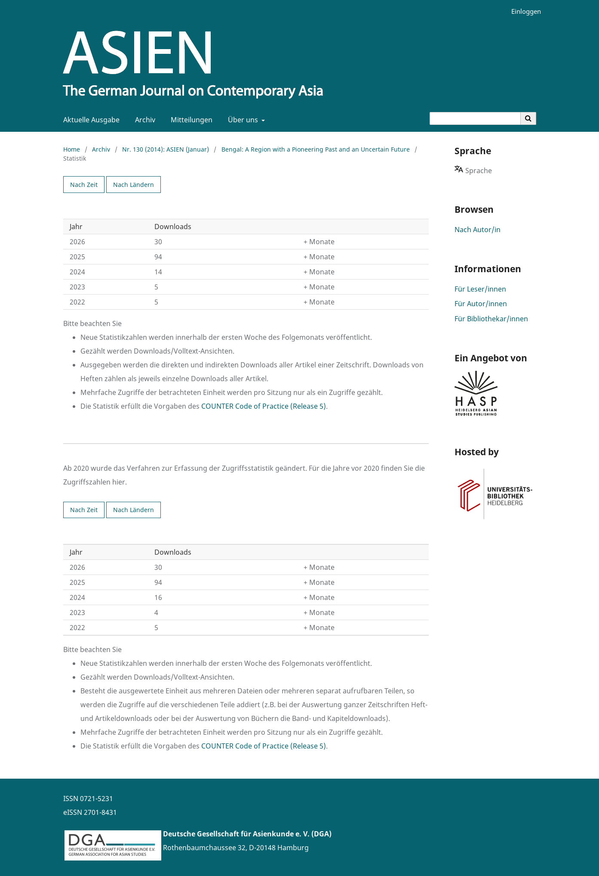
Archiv (143, 120)
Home (71, 149)
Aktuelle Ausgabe (90, 120)
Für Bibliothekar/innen (491, 318)
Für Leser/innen (480, 289)
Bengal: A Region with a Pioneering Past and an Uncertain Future (315, 149)
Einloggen (523, 11)
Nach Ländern (133, 184)
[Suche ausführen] (528, 118)
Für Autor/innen (481, 303)
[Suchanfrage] (475, 118)
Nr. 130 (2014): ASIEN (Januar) (165, 149)
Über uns (242, 120)
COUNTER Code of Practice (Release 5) (263, 406)
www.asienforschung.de (203, 861)
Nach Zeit (84, 184)
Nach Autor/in (478, 229)
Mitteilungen (189, 120)
